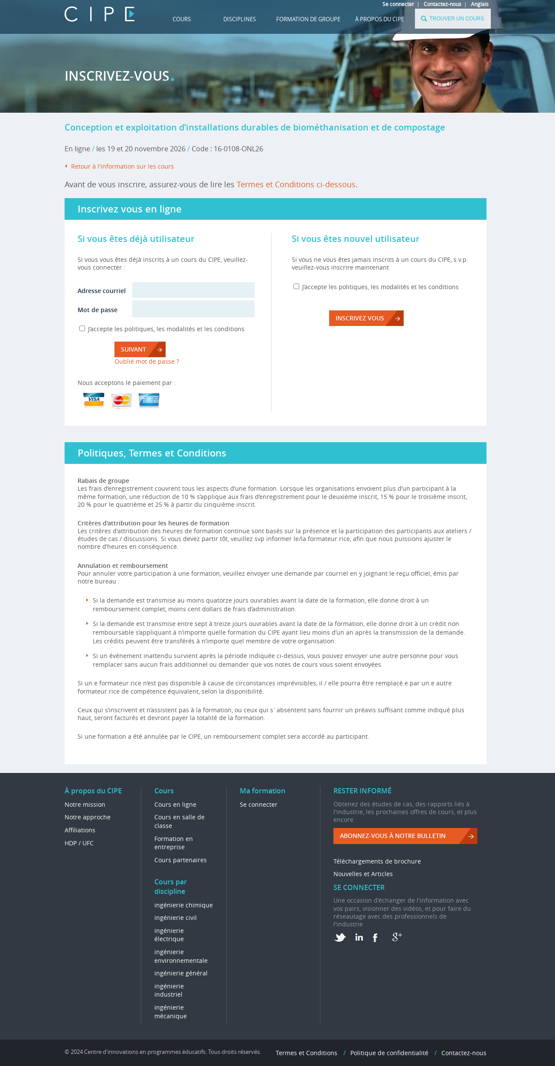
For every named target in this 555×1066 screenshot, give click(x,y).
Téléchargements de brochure (377, 861)
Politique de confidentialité (389, 1053)
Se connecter (398, 3)
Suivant (133, 349)
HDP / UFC (79, 843)
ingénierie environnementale (181, 956)
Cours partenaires (180, 860)
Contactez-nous (442, 3)
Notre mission (85, 804)
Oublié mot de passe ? (146, 361)
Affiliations (80, 830)
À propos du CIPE (379, 19)
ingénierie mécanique (170, 1011)
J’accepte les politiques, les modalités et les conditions (166, 329)
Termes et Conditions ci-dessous (296, 184)
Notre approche (88, 817)
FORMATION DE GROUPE (308, 19)
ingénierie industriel (169, 990)
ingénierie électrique (169, 934)
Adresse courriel (102, 291)
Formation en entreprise (173, 843)
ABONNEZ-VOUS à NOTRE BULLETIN (393, 835)
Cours (182, 19)
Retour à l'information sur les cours (122, 166)
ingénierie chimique (183, 905)
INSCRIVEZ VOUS (360, 318)
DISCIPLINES (239, 19)
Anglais (480, 3)
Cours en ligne (175, 804)
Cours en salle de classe (179, 821)
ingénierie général (181, 973)
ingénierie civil (175, 917)
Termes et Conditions (306, 1053)
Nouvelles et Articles (363, 874)
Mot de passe (98, 310)
